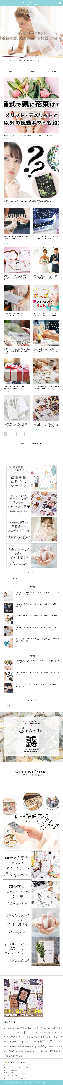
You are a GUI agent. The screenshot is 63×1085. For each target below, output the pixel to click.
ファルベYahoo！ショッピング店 (15, 1073)
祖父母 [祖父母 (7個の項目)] (22, 1051)
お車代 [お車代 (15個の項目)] (21, 1028)
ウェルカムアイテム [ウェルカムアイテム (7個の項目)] (53, 1028)
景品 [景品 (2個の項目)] (19, 1051)
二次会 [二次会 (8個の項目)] (59, 1042)
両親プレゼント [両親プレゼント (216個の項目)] (47, 1041)
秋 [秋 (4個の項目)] (26, 1051)
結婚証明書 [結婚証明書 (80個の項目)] (47, 1051)
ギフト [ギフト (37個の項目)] (7, 1037)
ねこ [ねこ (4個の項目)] (25, 1028)
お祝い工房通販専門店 (12, 1075)
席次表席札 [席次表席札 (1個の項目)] (51, 1046)
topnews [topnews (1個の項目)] (10, 1028)
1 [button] (27, 56)
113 (22, 434)
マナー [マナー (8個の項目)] (26, 1042)
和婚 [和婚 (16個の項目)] (12, 1047)
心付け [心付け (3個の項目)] (57, 1047)
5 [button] (35, 56)
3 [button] (31, 56)
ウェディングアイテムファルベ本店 (16, 1067)
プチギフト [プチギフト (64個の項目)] (18, 1041)
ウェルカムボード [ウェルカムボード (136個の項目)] (15, 1032)
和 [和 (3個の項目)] (9, 1047)
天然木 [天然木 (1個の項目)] (15, 1046)
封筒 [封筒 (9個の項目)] (38, 1047)
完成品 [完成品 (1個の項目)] (23, 1046)
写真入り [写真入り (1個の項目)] (6, 1046)
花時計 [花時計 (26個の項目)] (12, 1056)
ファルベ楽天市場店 (11, 1070)
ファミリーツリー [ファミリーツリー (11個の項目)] (52, 1037)
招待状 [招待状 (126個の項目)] (13, 1051)
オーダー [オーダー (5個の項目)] (51, 1033)
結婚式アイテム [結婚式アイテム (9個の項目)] (35, 1051)
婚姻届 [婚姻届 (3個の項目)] (19, 1047)
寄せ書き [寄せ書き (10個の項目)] (33, 1047)
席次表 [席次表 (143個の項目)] (44, 1046)
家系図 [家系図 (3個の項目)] (27, 1047)
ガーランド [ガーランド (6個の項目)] (59, 1033)
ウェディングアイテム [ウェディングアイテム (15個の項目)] (36, 1028)
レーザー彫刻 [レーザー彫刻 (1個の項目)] (33, 1041)
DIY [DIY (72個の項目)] (6, 1027)
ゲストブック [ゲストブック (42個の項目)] (18, 1036)
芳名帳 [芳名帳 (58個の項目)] (18, 1055)
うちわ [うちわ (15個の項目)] (15, 1028)
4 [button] (33, 56)
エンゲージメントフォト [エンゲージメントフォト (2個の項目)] (33, 1033)
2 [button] (29, 56)
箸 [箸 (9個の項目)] (28, 1051)
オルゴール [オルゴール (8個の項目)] (44, 1033)
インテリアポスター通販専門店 (14, 1078)
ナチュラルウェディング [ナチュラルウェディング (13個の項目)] (35, 1037)
